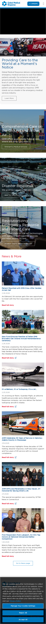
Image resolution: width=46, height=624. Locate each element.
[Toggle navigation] (42, 4)
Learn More (9, 98)
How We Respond (12, 195)
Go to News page (23, 563)
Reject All (23, 613)
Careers (34, 3)
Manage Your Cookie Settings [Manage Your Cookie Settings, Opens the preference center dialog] (23, 606)
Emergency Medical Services (16, 147)
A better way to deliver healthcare (18, 244)
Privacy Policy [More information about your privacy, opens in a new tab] (15, 601)
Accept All (23, 620)
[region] (23, 600)
